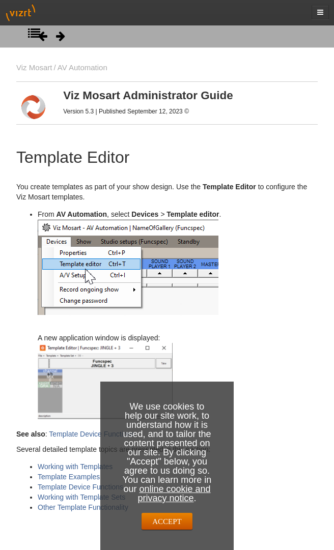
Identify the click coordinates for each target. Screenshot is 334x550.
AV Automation (82, 67)
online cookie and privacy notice (173, 493)
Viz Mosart (34, 67)
